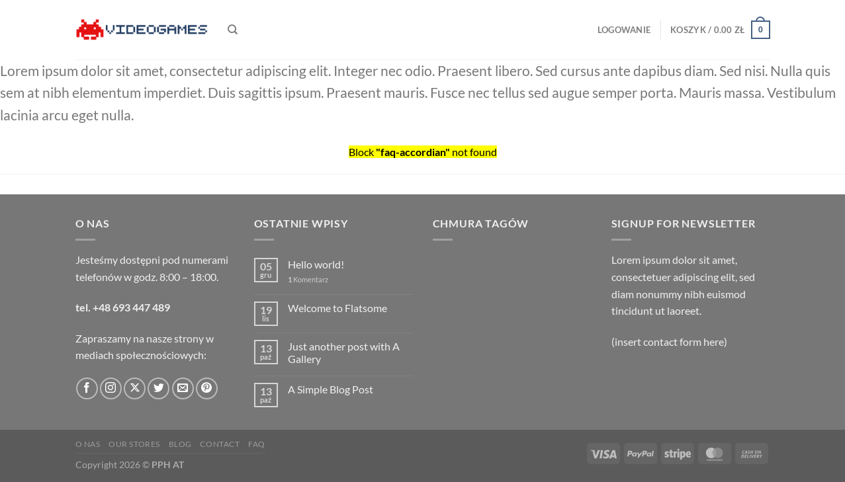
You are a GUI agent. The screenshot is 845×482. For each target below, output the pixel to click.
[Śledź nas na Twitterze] (158, 388)
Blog (180, 444)
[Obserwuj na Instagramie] (111, 388)
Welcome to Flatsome (337, 307)
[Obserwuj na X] (135, 388)
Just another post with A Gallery (344, 352)
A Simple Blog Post (330, 389)
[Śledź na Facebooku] (87, 388)
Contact (220, 444)
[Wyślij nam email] (183, 388)
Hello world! (316, 264)
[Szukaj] (233, 29)
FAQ (256, 444)
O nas (88, 444)
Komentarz (308, 279)
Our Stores (134, 444)
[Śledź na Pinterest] (207, 388)
